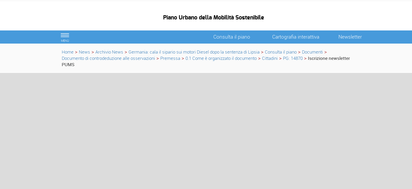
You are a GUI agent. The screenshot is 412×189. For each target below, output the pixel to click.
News (84, 52)
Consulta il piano (281, 52)
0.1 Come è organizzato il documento (221, 58)
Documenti (312, 52)
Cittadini (270, 58)
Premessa (170, 58)
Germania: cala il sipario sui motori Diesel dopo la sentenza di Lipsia (194, 52)
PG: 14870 (293, 58)
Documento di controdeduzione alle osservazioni (108, 58)
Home (68, 52)
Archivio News (109, 52)
